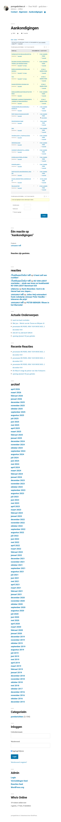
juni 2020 (15, 617)
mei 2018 (15, 685)
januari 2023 (16, 516)
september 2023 (18, 490)
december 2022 (18, 519)
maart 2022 (16, 549)
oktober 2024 (17, 448)
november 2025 (18, 405)
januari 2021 (16, 594)
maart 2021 (16, 588)
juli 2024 (15, 457)
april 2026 (15, 389)
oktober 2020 (17, 604)
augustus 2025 (17, 415)
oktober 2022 (17, 526)
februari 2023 (17, 513)
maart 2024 (16, 470)
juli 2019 (15, 653)
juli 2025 (15, 418)
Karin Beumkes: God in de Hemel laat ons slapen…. (28, 290)
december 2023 (18, 480)
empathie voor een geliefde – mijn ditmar (19, 157)
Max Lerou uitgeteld (15, 186)
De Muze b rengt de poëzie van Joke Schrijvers (21, 54)
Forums (15, 39)
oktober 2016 (17, 698)
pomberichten (17, 716)
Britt (14, 33)
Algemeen (23, 12)
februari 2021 (17, 591)
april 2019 (15, 663)
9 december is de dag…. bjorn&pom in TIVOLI (21, 135)
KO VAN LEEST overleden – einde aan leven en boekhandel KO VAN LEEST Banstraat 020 (30, 283)
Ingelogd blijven (17, 751)
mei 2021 (15, 581)
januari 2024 (16, 477)
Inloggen (44, 215)
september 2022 (18, 529)
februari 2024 (17, 474)
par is (13, 76)
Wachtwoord (15, 741)
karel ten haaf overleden (21, 320)
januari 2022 (16, 555)
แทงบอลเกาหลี (16, 246)
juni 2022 (15, 539)
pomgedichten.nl (18, 6)
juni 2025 (15, 422)
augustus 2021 (17, 571)
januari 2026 (16, 399)
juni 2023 (15, 500)
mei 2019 (15, 659)
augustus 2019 (17, 650)
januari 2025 (16, 438)
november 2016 (18, 695)
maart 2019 (16, 666)
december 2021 (18, 558)
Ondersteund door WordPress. (29, 815)
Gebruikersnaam (16, 732)
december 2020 (18, 597)
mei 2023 (15, 503)
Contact (14, 12)
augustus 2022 (17, 532)
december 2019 (18, 636)
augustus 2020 (17, 610)
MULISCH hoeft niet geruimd (17, 121)
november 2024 (18, 444)
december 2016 (18, 692)
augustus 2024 (17, 454)
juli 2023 (15, 497)
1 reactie (25, 33)
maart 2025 (16, 431)
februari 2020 (17, 630)
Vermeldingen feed (19, 781)
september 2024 (18, 451)
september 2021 (18, 568)
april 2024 (15, 467)
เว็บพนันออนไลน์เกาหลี (20, 275)
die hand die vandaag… (16, 164)
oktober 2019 (17, 643)
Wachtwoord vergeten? (19, 762)
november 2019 (18, 640)
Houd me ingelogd (17, 212)
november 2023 (18, 483)
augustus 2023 (17, 493)
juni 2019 (15, 656)
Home (12, 39)
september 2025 (18, 412)
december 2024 (18, 441)
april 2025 (15, 428)
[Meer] (45, 12)
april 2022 (15, 545)
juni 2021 (15, 578)
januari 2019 (16, 672)
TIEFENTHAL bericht (16, 142)
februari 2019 (17, 669)
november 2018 (18, 679)
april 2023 (15, 506)
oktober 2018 (17, 682)
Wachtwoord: (15, 208)
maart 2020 (16, 627)
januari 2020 (16, 633)
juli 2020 (15, 614)
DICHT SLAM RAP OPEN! (23, 333)
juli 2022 (15, 536)
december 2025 (18, 402)
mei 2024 (15, 464)
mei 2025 (15, 425)
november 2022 (18, 523)
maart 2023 (16, 510)
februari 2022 (17, 552)
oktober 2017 (17, 689)
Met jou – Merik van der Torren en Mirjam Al (28, 323)
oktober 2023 (17, 487)
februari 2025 (17, 435)
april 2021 (15, 584)
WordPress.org (17, 787)
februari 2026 (17, 396)
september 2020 (18, 607)
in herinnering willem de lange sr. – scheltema (20, 150)
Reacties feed (17, 784)
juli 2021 (15, 575)
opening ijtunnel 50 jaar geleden (24, 336)
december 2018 (18, 676)
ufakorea (15, 289)
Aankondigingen (36, 12)
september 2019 (18, 646)
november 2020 (18, 601)
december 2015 (18, 702)
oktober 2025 (17, 409)
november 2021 (18, 562)
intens (13, 128)
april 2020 (15, 624)
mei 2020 (15, 620)
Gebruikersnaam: (16, 205)
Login (13, 777)
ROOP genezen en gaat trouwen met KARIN (20, 114)
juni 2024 (15, 461)
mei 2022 (15, 542)
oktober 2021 (17, 565)
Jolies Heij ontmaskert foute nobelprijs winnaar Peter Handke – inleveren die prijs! (29, 296)
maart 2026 (16, 392)
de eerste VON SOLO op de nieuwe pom (20, 84)
